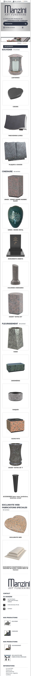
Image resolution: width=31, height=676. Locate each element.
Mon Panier (8, 1)
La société (9, 668)
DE (25, 1)
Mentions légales (12, 673)
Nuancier (9, 670)
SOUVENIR (7, 49)
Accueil (19, 43)
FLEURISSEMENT (10, 324)
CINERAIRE (7, 171)
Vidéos (8, 674)
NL (27, 1)
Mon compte (17, 1)
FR (23, 1)
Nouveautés (10, 671)
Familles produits (9, 27)
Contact (10, 608)
